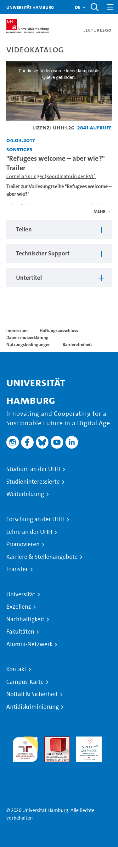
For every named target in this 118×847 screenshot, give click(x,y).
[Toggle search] (94, 7)
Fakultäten (20, 632)
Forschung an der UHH (35, 519)
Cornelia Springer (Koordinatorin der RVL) (51, 176)
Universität (20, 594)
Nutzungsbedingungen (28, 344)
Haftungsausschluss (59, 330)
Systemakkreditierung (25, 765)
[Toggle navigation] (110, 7)
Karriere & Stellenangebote (42, 557)
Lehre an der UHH (29, 532)
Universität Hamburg (30, 7)
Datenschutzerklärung (27, 337)
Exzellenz (18, 607)
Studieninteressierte (33, 482)
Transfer (17, 569)
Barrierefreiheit (77, 344)
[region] (59, 229)
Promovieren (23, 544)
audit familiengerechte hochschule (25, 748)
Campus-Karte (25, 682)
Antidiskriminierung (32, 707)
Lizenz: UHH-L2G (54, 127)
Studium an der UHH (33, 469)
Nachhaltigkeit (25, 619)
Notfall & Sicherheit (32, 694)
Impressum (17, 330)
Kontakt (16, 669)
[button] (77, 7)
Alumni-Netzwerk (29, 644)
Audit (50, 740)
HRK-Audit (87, 740)
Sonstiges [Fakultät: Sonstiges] (19, 149)
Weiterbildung (25, 494)
